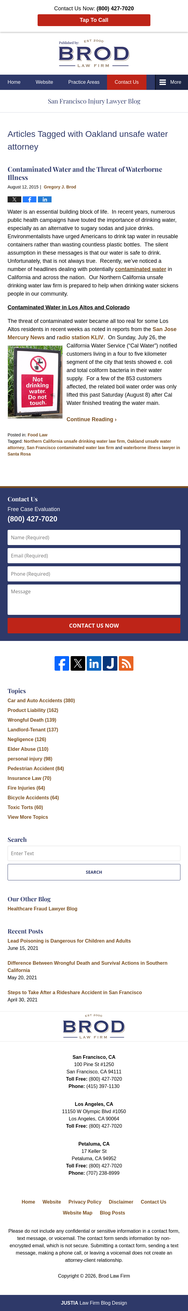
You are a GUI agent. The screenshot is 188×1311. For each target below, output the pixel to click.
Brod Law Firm (114, 1276)
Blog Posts (112, 1212)
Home (14, 82)
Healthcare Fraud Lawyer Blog (42, 908)
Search (94, 872)
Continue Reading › (92, 419)
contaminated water (140, 269)
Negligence (27, 739)
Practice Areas (83, 82)
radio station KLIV (80, 337)
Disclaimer (121, 1201)
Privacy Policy (85, 1201)
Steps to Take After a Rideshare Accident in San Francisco (75, 992)
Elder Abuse (28, 749)
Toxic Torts (25, 807)
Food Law (37, 434)
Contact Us (127, 82)
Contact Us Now (94, 625)
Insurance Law (29, 778)
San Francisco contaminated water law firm (70, 447)
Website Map (77, 1212)
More (175, 82)
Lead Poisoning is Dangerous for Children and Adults (69, 940)
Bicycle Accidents (33, 797)
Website (44, 82)
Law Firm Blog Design (94, 1303)
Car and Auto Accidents (41, 700)
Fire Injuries (26, 788)
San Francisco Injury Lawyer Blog (94, 53)
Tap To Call (94, 20)
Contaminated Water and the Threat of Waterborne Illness (85, 172)
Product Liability (33, 710)
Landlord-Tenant (33, 729)
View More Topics (28, 817)
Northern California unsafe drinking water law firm (74, 441)
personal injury (30, 758)
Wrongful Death (32, 720)
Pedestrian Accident (36, 768)
